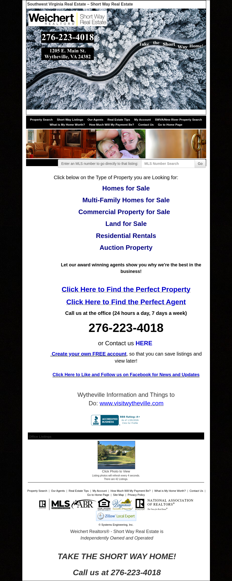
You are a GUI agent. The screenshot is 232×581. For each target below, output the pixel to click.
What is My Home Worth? (67, 124)
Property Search (41, 119)
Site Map (118, 494)
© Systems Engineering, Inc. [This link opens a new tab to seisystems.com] (116, 524)
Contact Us (146, 124)
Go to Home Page (170, 124)
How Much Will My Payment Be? (111, 124)
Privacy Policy (136, 494)
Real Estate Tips (119, 119)
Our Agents (95, 119)
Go (200, 164)
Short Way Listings (70, 119)
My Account (142, 119)
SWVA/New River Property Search (178, 119)
